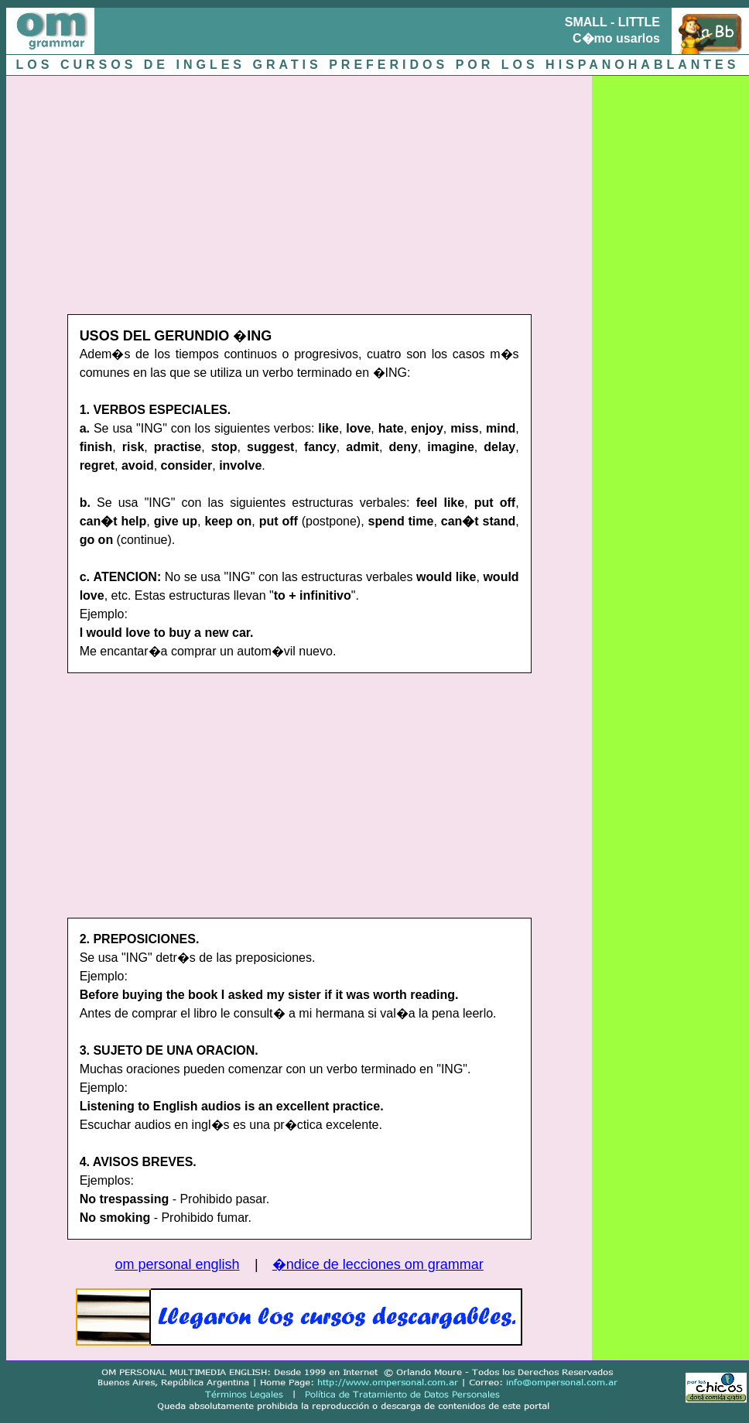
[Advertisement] (258, 191)
